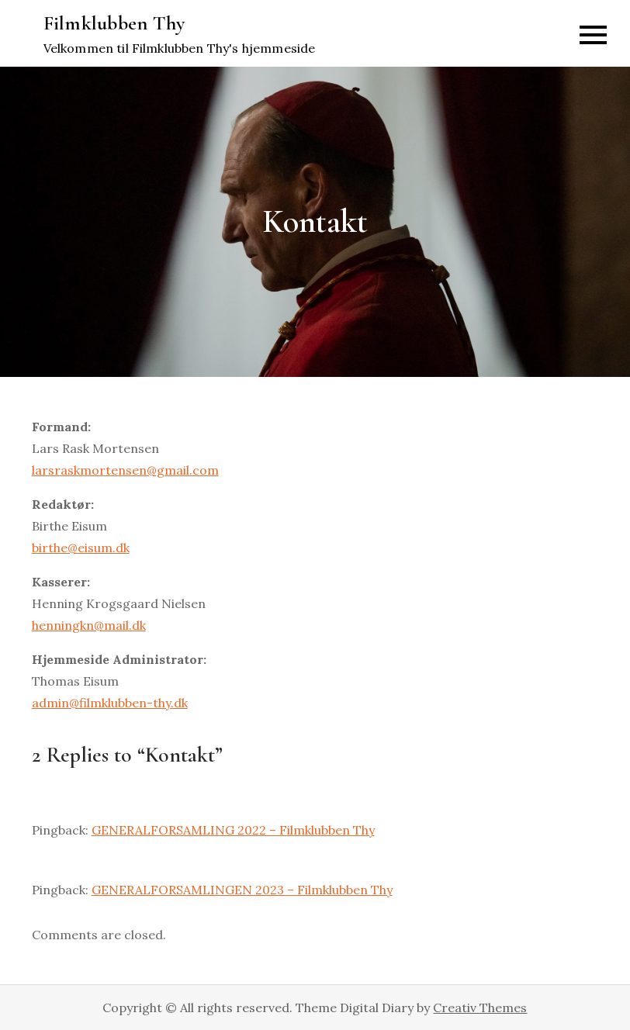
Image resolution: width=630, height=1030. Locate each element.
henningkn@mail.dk (89, 625)
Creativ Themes (480, 1007)
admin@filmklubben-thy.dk (110, 702)
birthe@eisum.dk (81, 547)
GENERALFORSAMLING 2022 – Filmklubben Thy (233, 830)
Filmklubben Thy (114, 23)
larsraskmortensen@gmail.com (125, 470)
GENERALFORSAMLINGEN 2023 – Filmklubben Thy (242, 889)
